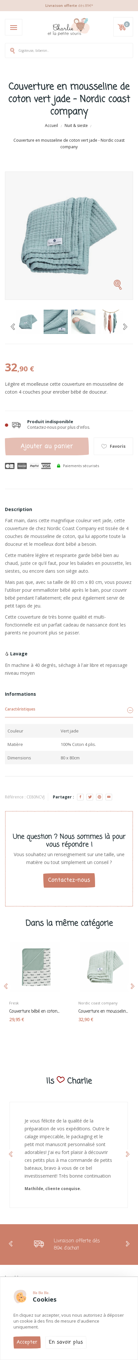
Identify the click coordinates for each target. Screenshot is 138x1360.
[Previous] (13, 326)
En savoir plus (66, 1342)
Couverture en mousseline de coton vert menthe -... (103, 1012)
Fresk (14, 1002)
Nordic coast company (98, 1002)
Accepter (27, 1342)
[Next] (125, 326)
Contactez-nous (69, 880)
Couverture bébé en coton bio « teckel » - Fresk (34, 1012)
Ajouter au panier (47, 446)
